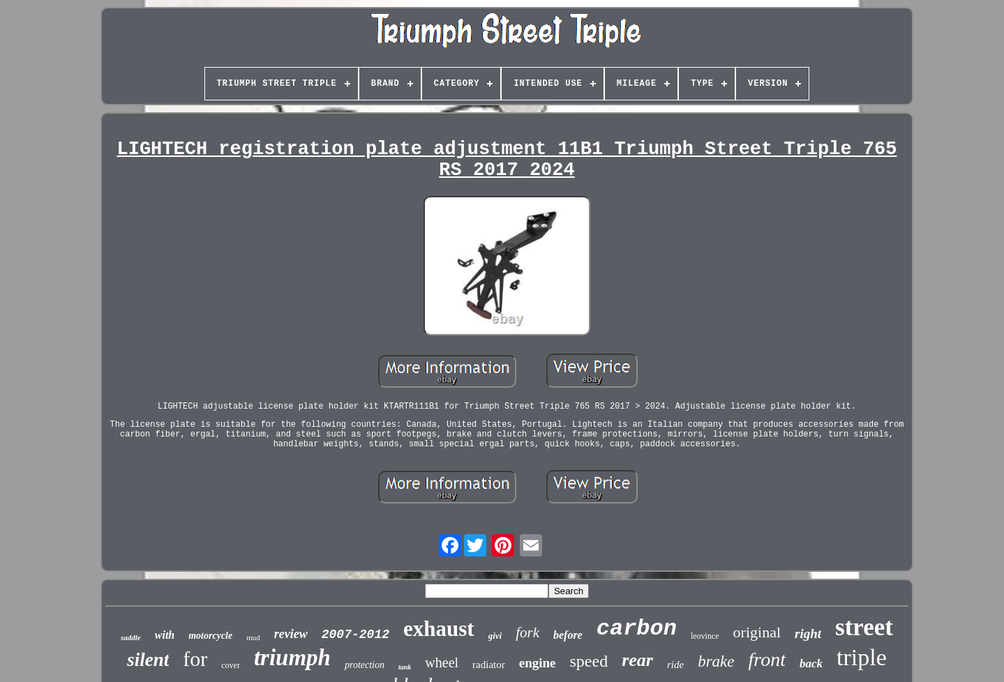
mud (253, 637)
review (291, 634)
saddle (131, 637)
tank (404, 667)
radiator (488, 664)
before (568, 635)
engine (537, 663)
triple (862, 657)
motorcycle (210, 635)
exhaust (438, 628)
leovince (705, 636)
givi (495, 635)
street (864, 627)
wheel (441, 662)
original (757, 632)
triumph (292, 657)
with (164, 635)
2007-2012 (355, 635)
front (767, 659)
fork (527, 632)
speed (589, 661)
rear (637, 660)
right (808, 633)
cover (230, 665)
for (195, 658)
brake (716, 661)
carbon (637, 629)
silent (148, 659)
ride (675, 664)
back (811, 663)
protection (364, 665)
